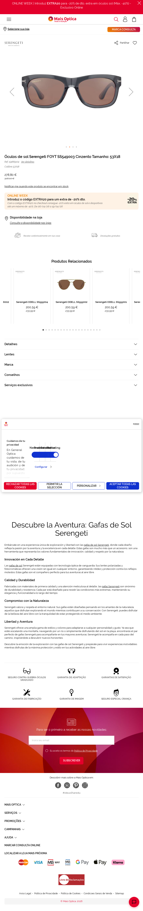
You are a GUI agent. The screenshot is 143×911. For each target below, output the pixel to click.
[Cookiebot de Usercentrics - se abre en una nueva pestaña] (123, 424)
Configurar (41, 466)
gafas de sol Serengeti (96, 545)
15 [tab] (85, 330)
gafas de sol (15, 565)
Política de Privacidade (86, 751)
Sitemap (119, 882)
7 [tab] (61, 330)
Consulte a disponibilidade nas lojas (30, 222)
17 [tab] (91, 330)
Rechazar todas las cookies (20, 485)
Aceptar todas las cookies (122, 485)
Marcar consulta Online (22, 845)
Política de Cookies (70, 882)
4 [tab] (52, 330)
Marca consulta (124, 29)
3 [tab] (49, 330)
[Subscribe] (71, 760)
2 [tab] (46, 330)
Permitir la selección (54, 485)
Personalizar (88, 485)
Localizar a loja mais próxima (25, 853)
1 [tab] (43, 330)
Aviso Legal (25, 882)
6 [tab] (58, 330)
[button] (11, 91)
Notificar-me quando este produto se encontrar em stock (36, 186)
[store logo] (62, 19)
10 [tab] (70, 330)
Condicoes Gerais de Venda (98, 882)
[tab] (71, 344)
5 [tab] (55, 330)
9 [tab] (67, 330)
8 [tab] (64, 330)
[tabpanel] (71, 296)
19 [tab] (97, 330)
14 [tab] (82, 330)
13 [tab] (79, 330)
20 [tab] (100, 330)
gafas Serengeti (111, 586)
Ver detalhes (27, 161)
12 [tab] (76, 330)
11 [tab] (73, 330)
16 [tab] (88, 330)
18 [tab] (94, 330)
